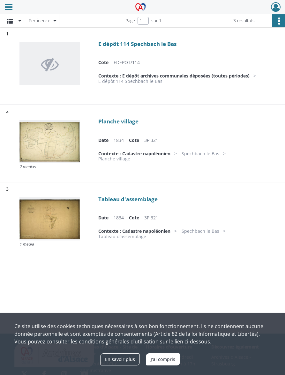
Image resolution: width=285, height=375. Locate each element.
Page (130, 21)
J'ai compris (163, 359)
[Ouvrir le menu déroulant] (8, 7)
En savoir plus (120, 359)
